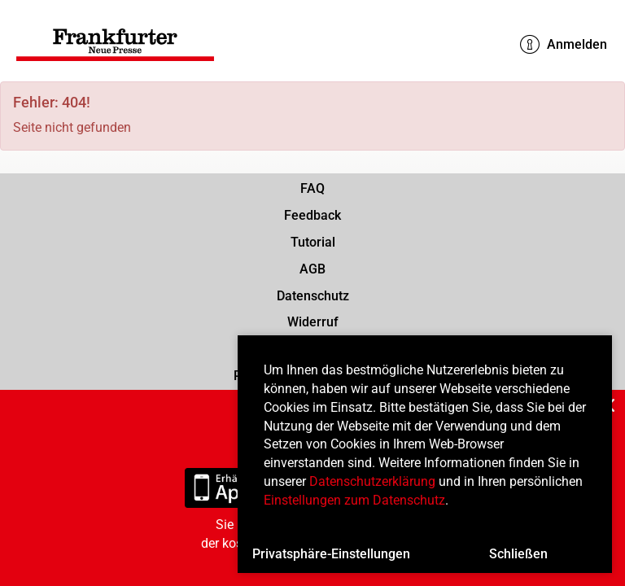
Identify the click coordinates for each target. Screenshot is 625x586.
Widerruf (313, 322)
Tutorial (313, 242)
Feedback (312, 215)
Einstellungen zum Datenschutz (354, 500)
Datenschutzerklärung (372, 481)
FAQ (312, 188)
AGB (312, 269)
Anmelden (563, 45)
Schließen (518, 554)
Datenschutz (313, 296)
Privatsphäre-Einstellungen (331, 554)
